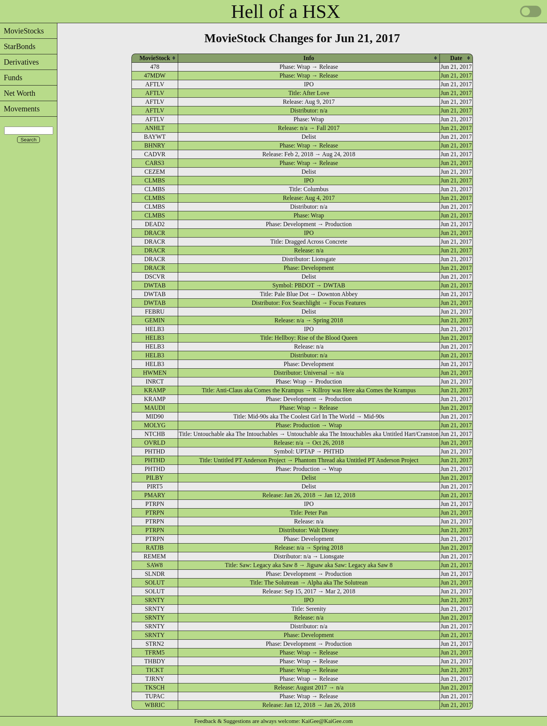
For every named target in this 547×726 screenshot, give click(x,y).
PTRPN (154, 504)
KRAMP (155, 390)
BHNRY (154, 145)
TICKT (155, 670)
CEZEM (154, 171)
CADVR (154, 154)
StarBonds (17, 46)
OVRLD (154, 442)
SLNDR (154, 574)
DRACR (154, 233)
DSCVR (155, 276)
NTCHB (154, 434)
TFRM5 (155, 652)
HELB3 (154, 329)
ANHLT (155, 128)
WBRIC (154, 705)
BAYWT (155, 136)
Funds (11, 77)
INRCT (154, 381)
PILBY (154, 477)
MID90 (155, 416)
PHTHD (155, 451)
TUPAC (154, 696)
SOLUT (155, 582)
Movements (20, 109)
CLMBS (154, 180)
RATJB (155, 547)
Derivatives (19, 62)
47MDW (155, 75)
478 (154, 66)
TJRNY (154, 678)
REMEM (155, 556)
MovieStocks (22, 31)
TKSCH (154, 687)
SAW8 (155, 565)
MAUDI (154, 407)
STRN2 (154, 643)
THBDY (154, 661)
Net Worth (17, 93)
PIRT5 (155, 486)
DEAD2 (154, 224)
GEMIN (154, 320)
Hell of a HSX (285, 11)
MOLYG (155, 425)
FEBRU (155, 311)
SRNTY (154, 600)
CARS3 (154, 163)
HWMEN (154, 372)
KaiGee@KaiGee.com (327, 721)
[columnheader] (154, 58)
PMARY (154, 495)
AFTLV (154, 84)
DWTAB (155, 285)
